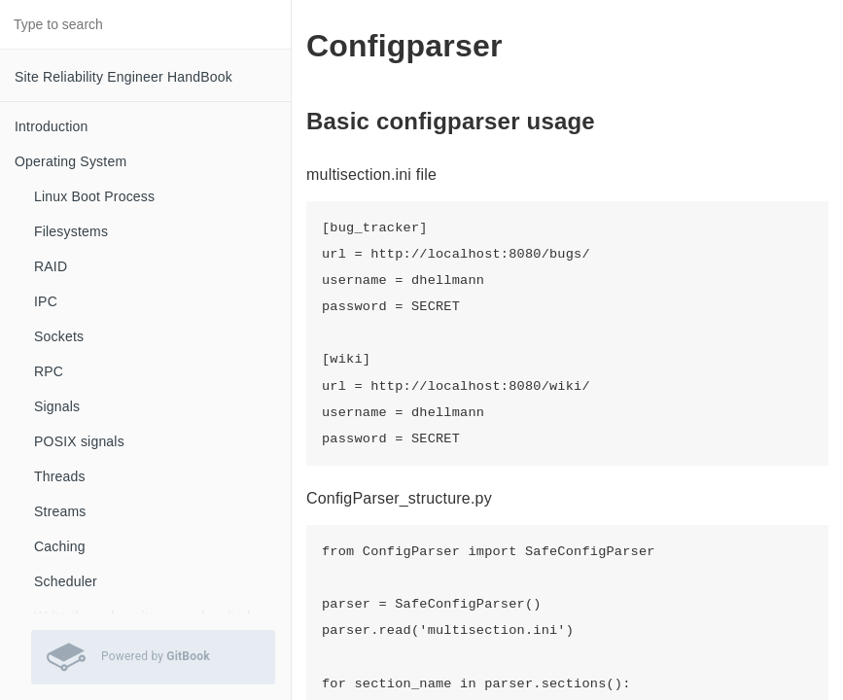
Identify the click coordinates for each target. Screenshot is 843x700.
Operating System (70, 161)
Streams (60, 511)
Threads (60, 476)
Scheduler (65, 581)
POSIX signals (79, 441)
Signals (57, 406)
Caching (60, 546)
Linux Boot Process (94, 196)
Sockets (59, 336)
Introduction (51, 126)
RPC (48, 371)
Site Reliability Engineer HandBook (123, 77)
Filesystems (71, 231)
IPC (45, 301)
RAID (50, 266)
